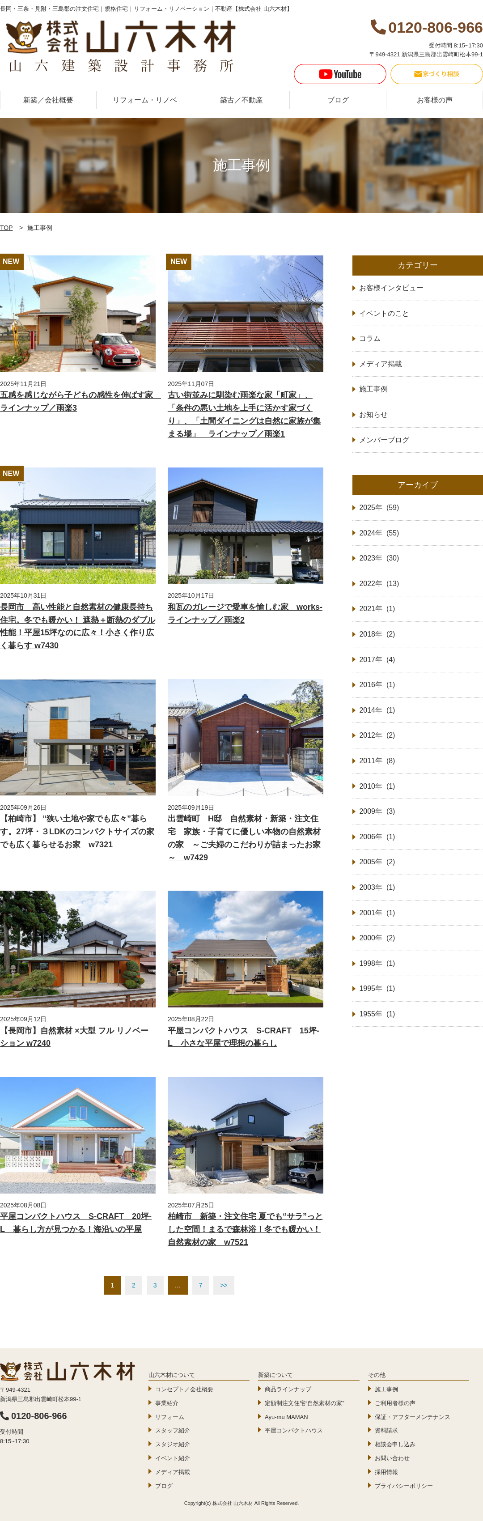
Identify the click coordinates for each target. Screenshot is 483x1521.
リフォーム (169, 1417)
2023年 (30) (379, 558)
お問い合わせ (392, 1458)
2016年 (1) (377, 684)
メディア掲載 (172, 1472)
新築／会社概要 (48, 100)
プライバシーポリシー (404, 1486)
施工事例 (386, 1389)
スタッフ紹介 (172, 1430)
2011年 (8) (377, 761)
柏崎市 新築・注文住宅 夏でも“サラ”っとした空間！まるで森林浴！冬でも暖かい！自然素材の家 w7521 (245, 1229)
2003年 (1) (377, 887)
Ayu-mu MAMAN (286, 1417)
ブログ (338, 100)
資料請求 (386, 1430)
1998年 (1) (377, 963)
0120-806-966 (33, 1416)
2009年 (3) (377, 811)
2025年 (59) (379, 507)
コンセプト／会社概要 (184, 1389)
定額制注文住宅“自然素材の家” (304, 1403)
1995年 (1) (377, 988)
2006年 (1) (377, 837)
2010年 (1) (377, 786)
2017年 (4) (377, 659)
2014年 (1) (377, 710)
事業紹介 (166, 1403)
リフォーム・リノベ (145, 100)
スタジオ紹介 (172, 1444)
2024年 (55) (379, 533)
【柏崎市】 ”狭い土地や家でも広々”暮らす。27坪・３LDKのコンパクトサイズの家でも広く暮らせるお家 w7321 (77, 831)
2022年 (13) (379, 583)
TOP (6, 227)
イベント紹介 (172, 1458)
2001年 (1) (377, 913)
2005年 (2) (377, 862)
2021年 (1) (377, 608)
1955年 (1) (377, 1014)
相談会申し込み (395, 1444)
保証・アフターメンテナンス (412, 1417)
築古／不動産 (241, 100)
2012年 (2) (377, 735)
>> (223, 1285)
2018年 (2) (377, 634)
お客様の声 (435, 100)
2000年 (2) (377, 938)
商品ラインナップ (288, 1389)
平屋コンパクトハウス (294, 1430)
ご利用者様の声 (395, 1403)
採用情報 (386, 1472)
